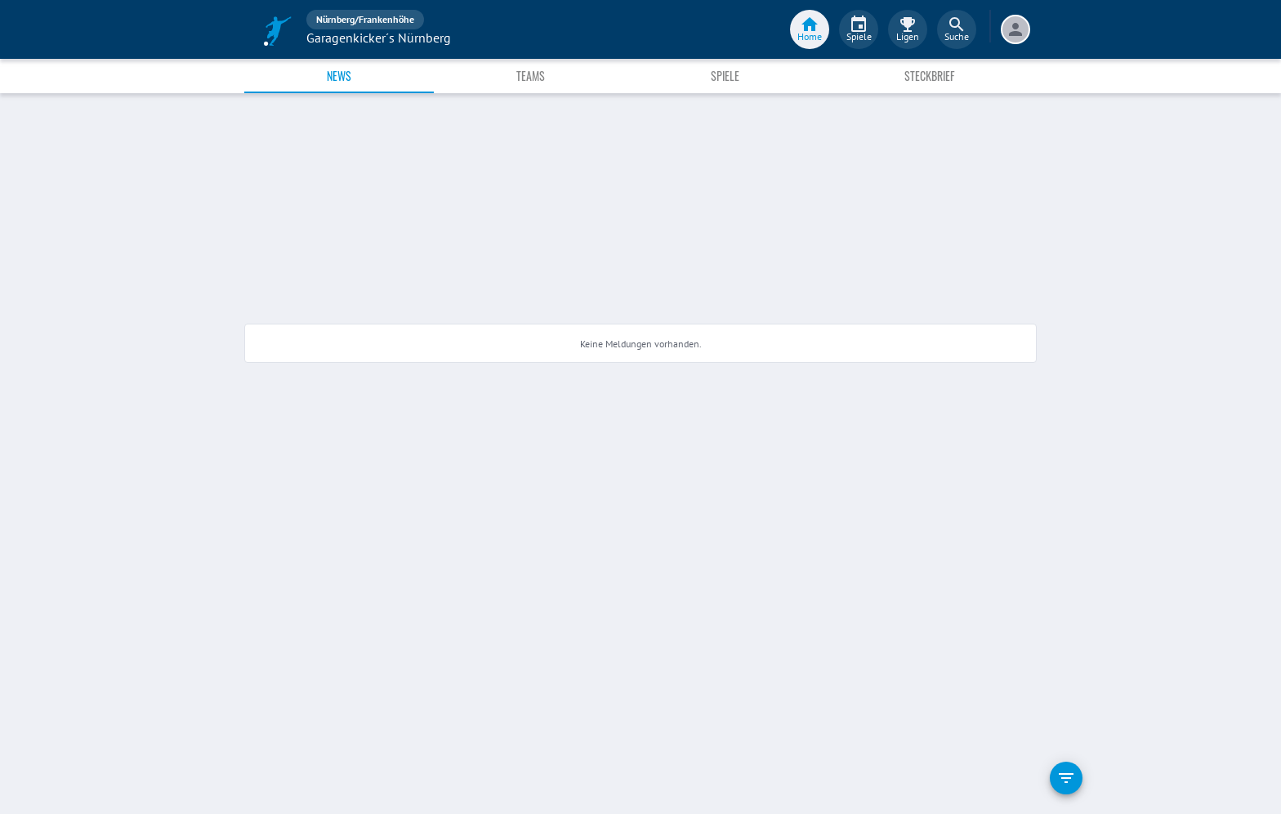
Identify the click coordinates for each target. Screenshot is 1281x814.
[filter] (1066, 778)
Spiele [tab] (725, 75)
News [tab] (339, 75)
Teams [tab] (530, 75)
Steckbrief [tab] (929, 75)
